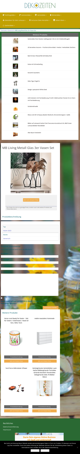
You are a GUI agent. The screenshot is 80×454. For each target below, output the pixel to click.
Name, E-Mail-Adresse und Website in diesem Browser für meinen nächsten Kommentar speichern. (27, 302)
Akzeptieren (35, 450)
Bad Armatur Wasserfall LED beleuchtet (40, 56)
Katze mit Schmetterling (35, 64)
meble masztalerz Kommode (44, 318)
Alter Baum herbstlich (34, 133)
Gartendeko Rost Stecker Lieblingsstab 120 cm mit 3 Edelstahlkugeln (49, 39)
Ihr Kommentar (6, 272)
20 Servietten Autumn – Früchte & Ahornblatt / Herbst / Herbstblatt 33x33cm (51, 47)
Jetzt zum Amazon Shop (31, 200)
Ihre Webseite (6, 266)
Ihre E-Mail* (5, 260)
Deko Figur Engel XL (34, 81)
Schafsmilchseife (33, 106)
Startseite (4, 30)
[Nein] (77, 447)
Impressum (7, 430)
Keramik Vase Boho (34, 73)
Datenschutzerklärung (11, 427)
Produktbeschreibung (16, 357)
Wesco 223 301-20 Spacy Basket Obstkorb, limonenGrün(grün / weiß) (49, 115)
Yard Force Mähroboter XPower (16, 368)
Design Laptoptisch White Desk (37, 89)
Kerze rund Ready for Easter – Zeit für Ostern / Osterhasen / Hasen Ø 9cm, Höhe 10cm (16, 320)
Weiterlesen (44, 450)
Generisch (11, 30)
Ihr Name (4, 254)
